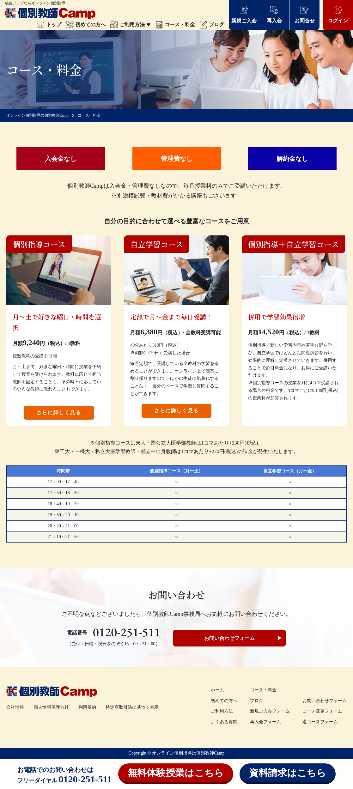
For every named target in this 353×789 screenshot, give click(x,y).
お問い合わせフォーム (229, 638)
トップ (49, 24)
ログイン (338, 14)
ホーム (217, 690)
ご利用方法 (130, 24)
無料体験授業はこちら (176, 773)
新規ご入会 (244, 14)
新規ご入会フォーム (270, 711)
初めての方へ (86, 24)
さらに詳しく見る (59, 412)
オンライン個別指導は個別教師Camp (188, 753)
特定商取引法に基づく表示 (132, 707)
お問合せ (305, 14)
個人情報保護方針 (51, 707)
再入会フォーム (265, 721)
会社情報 (15, 707)
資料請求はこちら (287, 773)
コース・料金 (175, 24)
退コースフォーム (320, 721)
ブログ (212, 24)
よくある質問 (224, 721)
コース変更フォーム (322, 711)
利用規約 (87, 707)
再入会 (274, 14)
